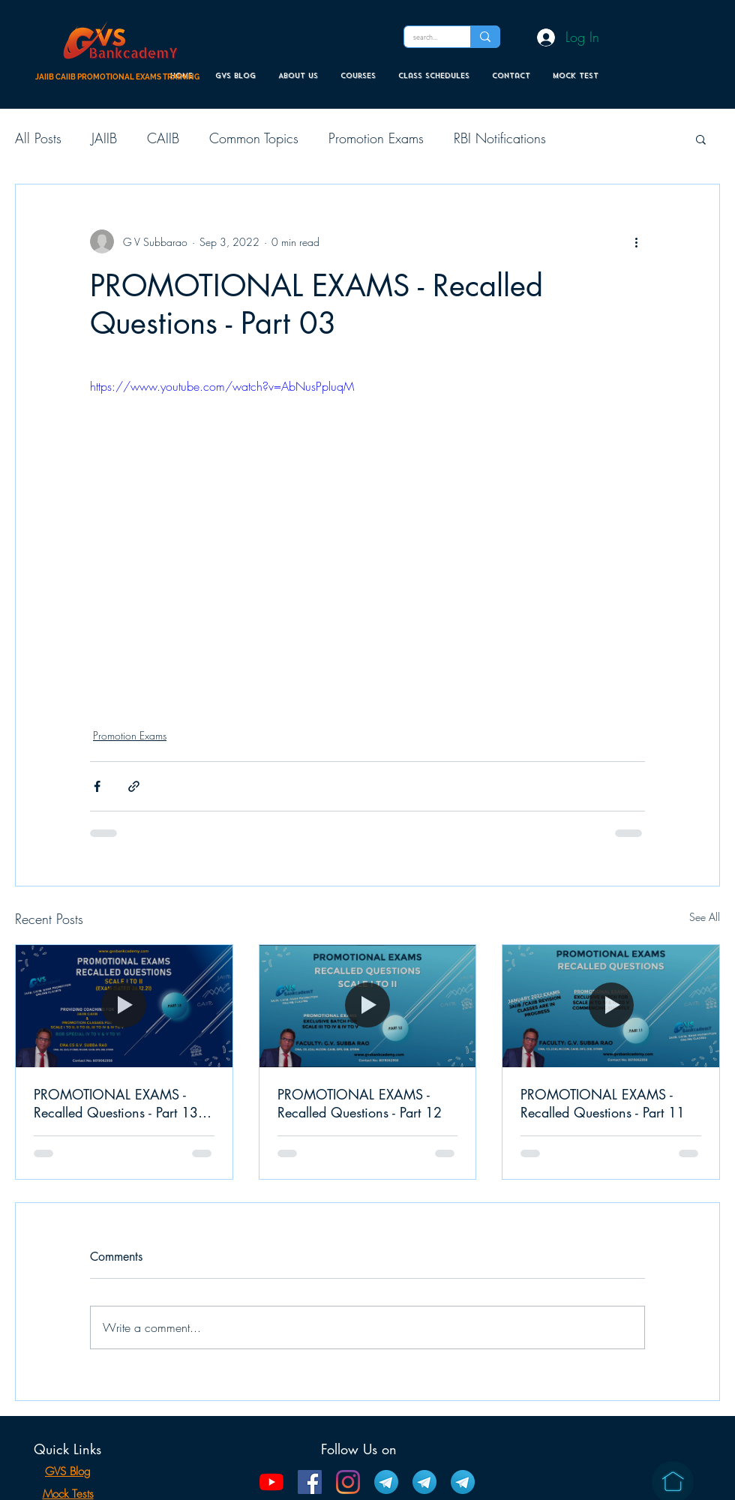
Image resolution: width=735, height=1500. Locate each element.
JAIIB (104, 138)
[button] (701, 139)
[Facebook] (310, 1482)
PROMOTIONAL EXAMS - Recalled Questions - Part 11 (602, 1103)
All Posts (38, 138)
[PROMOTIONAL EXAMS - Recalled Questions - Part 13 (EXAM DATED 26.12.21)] (124, 1005)
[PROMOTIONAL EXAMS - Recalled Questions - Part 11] (610, 1005)
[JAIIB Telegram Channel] (386, 1482)
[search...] (426, 37)
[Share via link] (134, 786)
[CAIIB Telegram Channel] (424, 1482)
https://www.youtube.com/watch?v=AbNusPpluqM (222, 386)
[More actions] (636, 241)
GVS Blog (68, 1471)
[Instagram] (348, 1482)
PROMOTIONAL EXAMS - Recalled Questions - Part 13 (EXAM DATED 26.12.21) (116, 1103)
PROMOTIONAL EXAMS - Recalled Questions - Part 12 (360, 1103)
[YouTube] (272, 1482)
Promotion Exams (376, 138)
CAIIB (163, 138)
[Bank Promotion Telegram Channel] (463, 1482)
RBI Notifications (500, 138)
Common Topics (253, 138)
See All (704, 917)
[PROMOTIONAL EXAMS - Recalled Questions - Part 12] (368, 1005)
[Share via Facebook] (97, 786)
